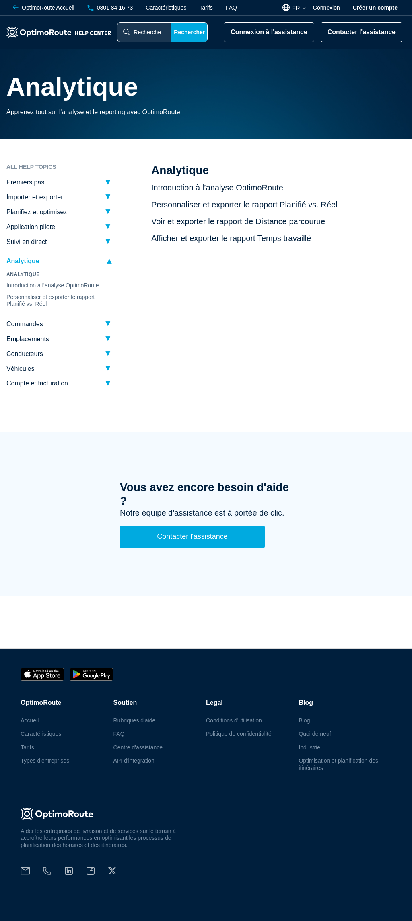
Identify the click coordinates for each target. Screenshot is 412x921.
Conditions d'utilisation (234, 720)
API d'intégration (133, 760)
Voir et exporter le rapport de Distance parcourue (238, 221)
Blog (304, 720)
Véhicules (20, 368)
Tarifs (205, 7)
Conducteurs (24, 353)
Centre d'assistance (138, 747)
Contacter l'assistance (362, 32)
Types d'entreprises (45, 760)
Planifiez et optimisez (36, 212)
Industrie (309, 747)
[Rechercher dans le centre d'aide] (144, 32)
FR (299, 7)
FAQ (231, 7)
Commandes (24, 324)
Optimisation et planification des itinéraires (338, 764)
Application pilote (30, 226)
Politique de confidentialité (239, 734)
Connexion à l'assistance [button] (269, 32)
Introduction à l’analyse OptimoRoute (52, 285)
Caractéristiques (166, 7)
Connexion (326, 7)
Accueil (43, 8)
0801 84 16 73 (110, 7)
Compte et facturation (37, 383)
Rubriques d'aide (134, 720)
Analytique (22, 261)
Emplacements (27, 339)
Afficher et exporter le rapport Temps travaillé (231, 238)
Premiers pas (25, 182)
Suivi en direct (26, 241)
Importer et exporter (34, 197)
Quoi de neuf (315, 734)
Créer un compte (375, 7)
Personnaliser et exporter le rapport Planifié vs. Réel (50, 300)
